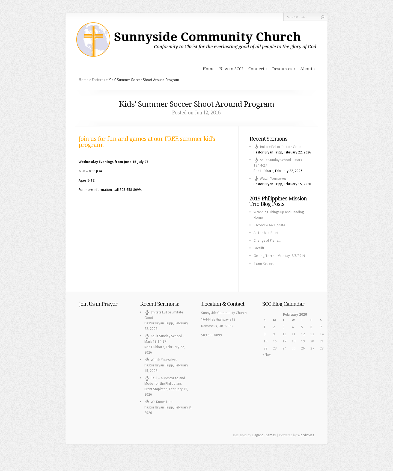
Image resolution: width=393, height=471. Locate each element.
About (306, 68)
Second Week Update (269, 225)
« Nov (266, 355)
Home (209, 68)
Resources (282, 68)
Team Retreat (263, 263)
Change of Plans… (267, 240)
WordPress (305, 435)
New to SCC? (231, 68)
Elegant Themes (264, 435)
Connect (256, 68)
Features (98, 79)
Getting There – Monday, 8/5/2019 (279, 256)
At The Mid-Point (266, 233)
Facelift (259, 248)
